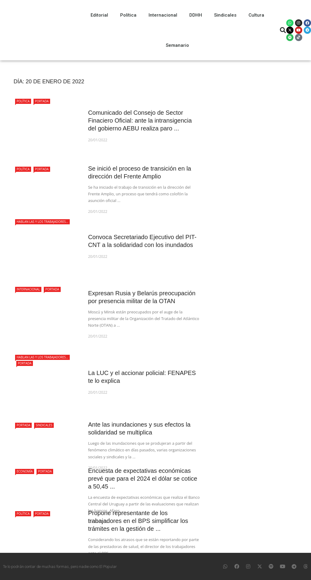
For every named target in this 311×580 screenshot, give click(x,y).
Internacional (163, 15)
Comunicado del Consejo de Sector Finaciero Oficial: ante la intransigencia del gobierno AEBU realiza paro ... (140, 120)
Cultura (256, 15)
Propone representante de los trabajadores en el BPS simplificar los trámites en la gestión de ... (138, 521)
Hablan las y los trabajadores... (42, 222)
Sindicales (225, 15)
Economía (25, 471)
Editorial (99, 15)
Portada (42, 101)
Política (128, 15)
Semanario (177, 45)
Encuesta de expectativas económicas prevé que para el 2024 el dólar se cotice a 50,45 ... (142, 478)
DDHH (195, 15)
